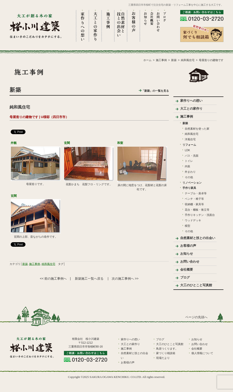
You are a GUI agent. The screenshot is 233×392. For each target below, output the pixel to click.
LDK (187, 150)
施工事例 (34, 264)
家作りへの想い (191, 100)
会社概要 (186, 269)
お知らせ (186, 253)
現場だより (163, 358)
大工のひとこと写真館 (196, 285)
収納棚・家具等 (194, 204)
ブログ (185, 277)
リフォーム (189, 144)
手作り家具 (189, 188)
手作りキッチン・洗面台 (200, 215)
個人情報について (202, 353)
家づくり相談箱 (165, 353)
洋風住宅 (190, 139)
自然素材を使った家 (197, 128)
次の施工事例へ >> (125, 278)
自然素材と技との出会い (197, 238)
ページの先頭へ (196, 317)
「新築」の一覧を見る (154, 90)
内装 (187, 166)
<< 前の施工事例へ (53, 278)
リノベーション (192, 182)
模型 (187, 225)
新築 (25, 264)
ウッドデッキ (193, 220)
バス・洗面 (191, 155)
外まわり (190, 171)
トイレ (189, 161)
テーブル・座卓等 (196, 193)
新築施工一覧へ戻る (89, 278)
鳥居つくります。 (167, 348)
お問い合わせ (189, 261)
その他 (189, 177)
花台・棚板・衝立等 (197, 209)
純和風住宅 (48, 264)
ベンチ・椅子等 (194, 198)
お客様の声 (188, 245)
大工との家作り (191, 108)
